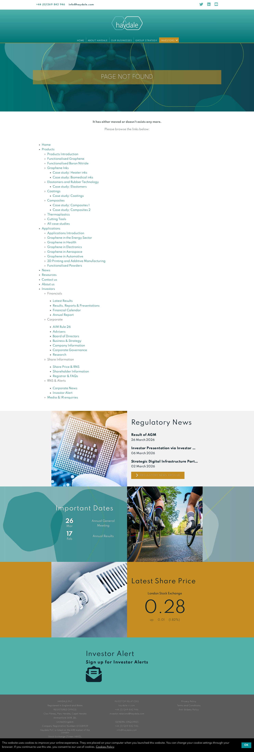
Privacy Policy (188, 701)
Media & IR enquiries (62, 397)
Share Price (165, 599)
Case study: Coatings (68, 195)
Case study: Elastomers (70, 186)
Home (80, 40)
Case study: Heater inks (70, 172)
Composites (56, 200)
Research (59, 354)
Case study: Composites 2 (72, 210)
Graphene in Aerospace (64, 251)
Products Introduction (62, 154)
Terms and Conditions (189, 705)
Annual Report (63, 314)
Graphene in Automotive (65, 256)
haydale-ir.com (127, 705)
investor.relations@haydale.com (127, 714)
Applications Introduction (65, 233)
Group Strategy (146, 40)
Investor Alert (62, 392)
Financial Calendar (67, 310)
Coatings (53, 191)
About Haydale (98, 40)
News (46, 270)
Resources (49, 274)
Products (48, 149)
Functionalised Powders (64, 265)
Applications (51, 228)
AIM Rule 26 (62, 326)
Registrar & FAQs (65, 376)
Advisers (59, 331)
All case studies (58, 223)
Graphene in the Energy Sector (69, 237)
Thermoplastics (58, 214)
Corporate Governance (70, 350)
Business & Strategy (67, 340)
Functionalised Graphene (65, 158)
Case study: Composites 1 (71, 205)
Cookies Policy (105, 747)
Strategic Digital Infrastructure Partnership (165, 461)
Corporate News (65, 388)
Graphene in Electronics (64, 247)
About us (48, 284)
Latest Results (63, 300)
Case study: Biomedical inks (73, 177)
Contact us (49, 279)
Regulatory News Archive (157, 475)
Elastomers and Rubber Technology (73, 182)
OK (246, 745)
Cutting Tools (56, 219)
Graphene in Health (61, 242)
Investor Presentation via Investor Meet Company (165, 448)
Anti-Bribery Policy (189, 710)
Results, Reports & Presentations (76, 305)
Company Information (69, 345)
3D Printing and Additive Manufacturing (76, 261)
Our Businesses (121, 40)
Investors (168, 40)
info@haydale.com (81, 4)
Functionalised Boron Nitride (68, 163)
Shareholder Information (71, 371)
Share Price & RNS (66, 366)
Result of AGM (143, 435)
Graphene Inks (58, 168)
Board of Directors (66, 336)
